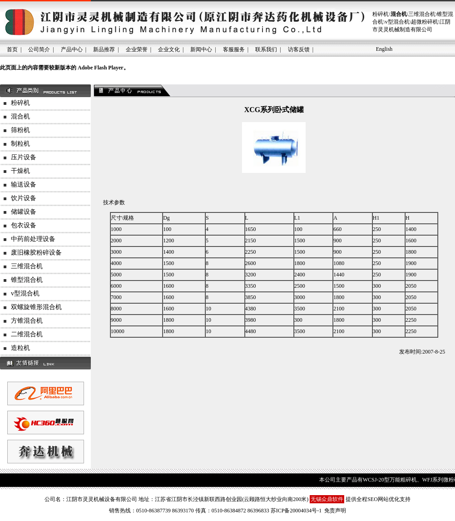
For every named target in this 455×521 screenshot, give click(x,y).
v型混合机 (25, 293)
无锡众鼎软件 (327, 499)
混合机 (20, 116)
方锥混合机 (27, 320)
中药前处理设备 (33, 239)
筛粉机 (20, 130)
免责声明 (335, 510)
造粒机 (20, 347)
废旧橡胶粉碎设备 (36, 252)
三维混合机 (27, 266)
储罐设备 (23, 211)
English (384, 49)
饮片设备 (23, 198)
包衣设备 (23, 225)
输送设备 (23, 184)
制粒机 (20, 143)
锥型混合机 (27, 279)
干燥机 (20, 170)
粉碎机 (20, 102)
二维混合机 (27, 334)
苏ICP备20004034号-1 (296, 510)
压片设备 (23, 157)
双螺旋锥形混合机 (36, 307)
